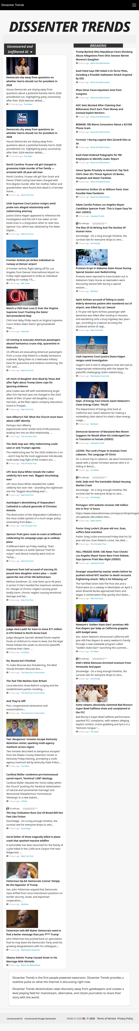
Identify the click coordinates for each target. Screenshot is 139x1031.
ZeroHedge (26, 828)
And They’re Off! (16, 701)
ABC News (25, 283)
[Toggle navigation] (134, 5)
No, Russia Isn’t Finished (20, 660)
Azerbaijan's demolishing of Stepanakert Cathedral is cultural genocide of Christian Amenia (31, 506)
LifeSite (24, 801)
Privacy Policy (125, 1018)
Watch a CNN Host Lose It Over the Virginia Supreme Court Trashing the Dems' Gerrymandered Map (32, 312)
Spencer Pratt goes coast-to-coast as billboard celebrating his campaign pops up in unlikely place (33, 537)
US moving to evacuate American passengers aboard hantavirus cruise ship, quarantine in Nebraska (33, 343)
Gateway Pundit (97, 216)
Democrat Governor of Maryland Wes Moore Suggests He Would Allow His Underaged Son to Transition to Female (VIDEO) (103, 435)
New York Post (27, 195)
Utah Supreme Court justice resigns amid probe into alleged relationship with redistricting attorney (30, 207)
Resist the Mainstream (30, 965)
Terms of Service (106, 1018)
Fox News (28, 104)
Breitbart (25, 904)
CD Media (95, 470)
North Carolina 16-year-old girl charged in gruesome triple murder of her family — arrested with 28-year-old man (31, 168)
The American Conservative (33, 672)
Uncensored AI (14, 1018)
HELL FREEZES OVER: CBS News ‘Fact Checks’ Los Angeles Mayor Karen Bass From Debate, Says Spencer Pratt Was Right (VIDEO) (102, 555)
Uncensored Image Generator (40, 1018)
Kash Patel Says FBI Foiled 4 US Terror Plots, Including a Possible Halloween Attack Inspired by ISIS (104, 74)
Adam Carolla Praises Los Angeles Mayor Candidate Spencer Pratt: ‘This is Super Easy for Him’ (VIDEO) (104, 208)
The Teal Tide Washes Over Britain (26, 681)
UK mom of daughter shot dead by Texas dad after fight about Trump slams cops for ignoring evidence (33, 382)
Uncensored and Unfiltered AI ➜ (20, 49)
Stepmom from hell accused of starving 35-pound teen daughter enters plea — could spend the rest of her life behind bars (32, 573)
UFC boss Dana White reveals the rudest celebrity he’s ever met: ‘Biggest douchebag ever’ (32, 475)
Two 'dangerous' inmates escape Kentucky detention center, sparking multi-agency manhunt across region (31, 742)
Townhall (25, 331)
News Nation (96, 520)
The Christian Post (29, 436)
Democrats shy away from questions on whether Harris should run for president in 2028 (31, 81)
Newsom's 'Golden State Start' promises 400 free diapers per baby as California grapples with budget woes (102, 628)
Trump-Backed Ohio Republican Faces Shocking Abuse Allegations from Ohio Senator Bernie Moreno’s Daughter (104, 55)
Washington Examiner (30, 950)
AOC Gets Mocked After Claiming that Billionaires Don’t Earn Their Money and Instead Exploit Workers (99, 109)
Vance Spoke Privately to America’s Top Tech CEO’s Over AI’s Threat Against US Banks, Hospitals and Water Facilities (102, 174)
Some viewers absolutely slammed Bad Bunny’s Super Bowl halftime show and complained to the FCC (104, 708)
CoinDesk (25, 652)
